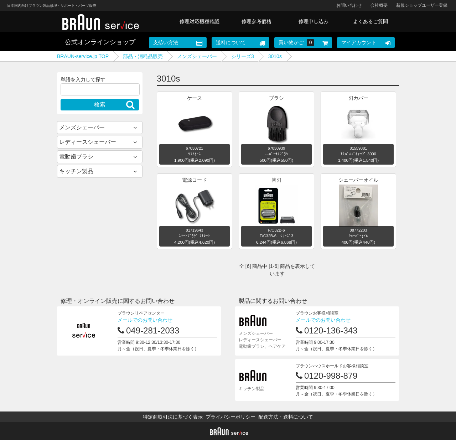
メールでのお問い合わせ (145, 320)
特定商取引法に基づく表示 (173, 417)
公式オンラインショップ (100, 42)
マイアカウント (358, 42)
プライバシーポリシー (230, 417)
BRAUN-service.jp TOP (83, 56)
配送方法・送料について (285, 417)
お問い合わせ (349, 5)
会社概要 (379, 5)
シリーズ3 (242, 56)
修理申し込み (313, 21)
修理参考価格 (256, 21)
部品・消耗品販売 (143, 56)
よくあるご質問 (370, 21)
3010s (275, 56)
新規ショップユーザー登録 (421, 5)
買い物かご (296, 42)
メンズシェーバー (197, 56)
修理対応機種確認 (199, 21)
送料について (231, 42)
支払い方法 (165, 42)
